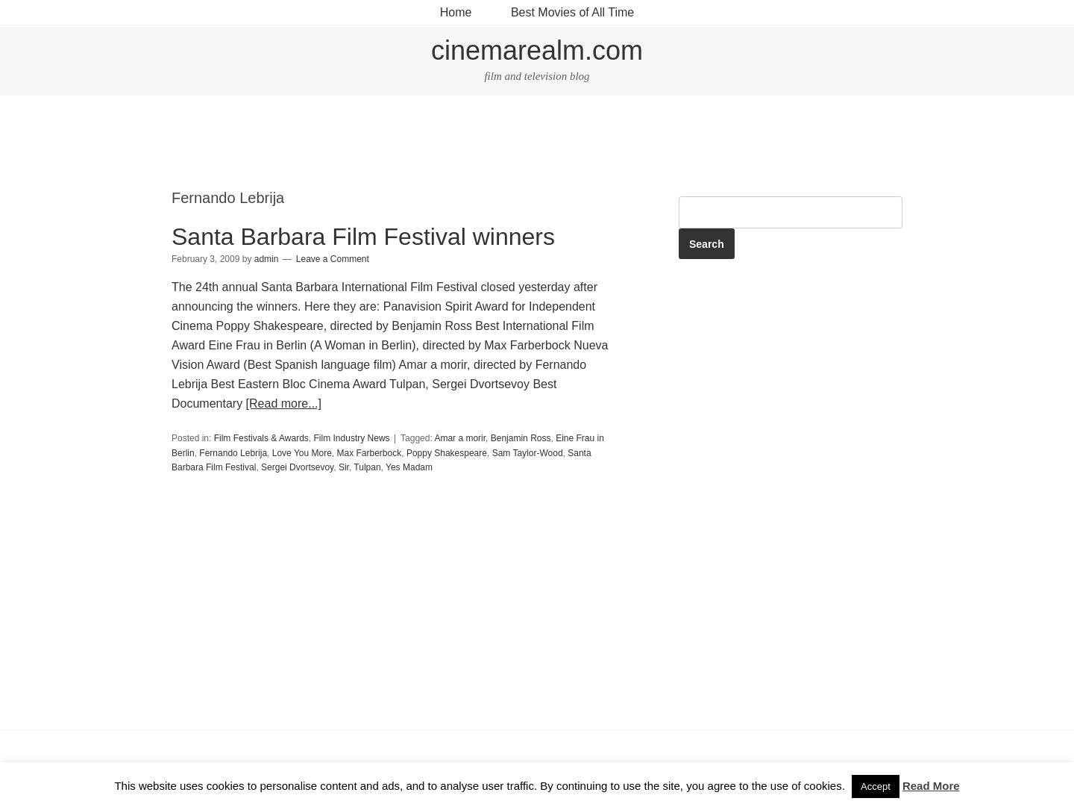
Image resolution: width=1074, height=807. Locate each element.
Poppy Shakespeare (446, 453)
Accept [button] (876, 786)
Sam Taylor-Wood (527, 453)
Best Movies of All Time (572, 12)
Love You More (302, 453)
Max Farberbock (369, 453)
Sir (344, 467)
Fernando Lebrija (233, 453)
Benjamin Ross (521, 438)
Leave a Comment (332, 259)
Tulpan (367, 467)
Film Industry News (352, 438)
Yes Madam (409, 467)
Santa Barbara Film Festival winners (363, 236)
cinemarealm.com (537, 50)
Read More (931, 785)
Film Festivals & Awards (261, 438)
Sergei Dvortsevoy (297, 467)
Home (456, 12)
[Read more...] (283, 403)
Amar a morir (460, 438)
